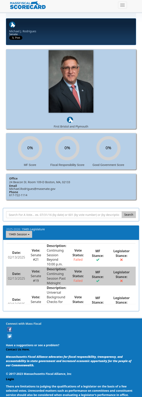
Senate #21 (36, 257)
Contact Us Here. (18, 349)
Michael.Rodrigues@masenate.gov (32, 189)
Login (10, 379)
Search (128, 214)
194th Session (19, 234)
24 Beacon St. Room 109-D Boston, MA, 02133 (39, 182)
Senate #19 (36, 278)
